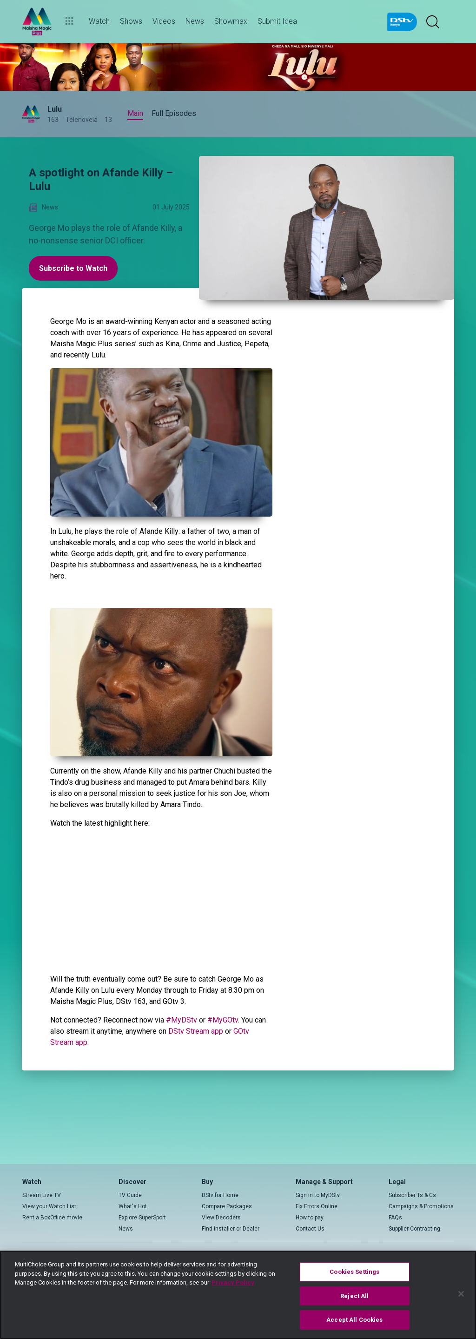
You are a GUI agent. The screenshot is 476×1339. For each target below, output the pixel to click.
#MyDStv (181, 1020)
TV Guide (130, 1195)
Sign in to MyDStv (318, 1195)
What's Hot (133, 1206)
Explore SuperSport (142, 1217)
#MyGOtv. (223, 1020)
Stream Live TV (41, 1195)
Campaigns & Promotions (421, 1206)
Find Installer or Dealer (230, 1228)
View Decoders (221, 1217)
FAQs (395, 1217)
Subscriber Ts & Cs (412, 1195)
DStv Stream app (195, 1031)
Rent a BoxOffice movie (52, 1217)
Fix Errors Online (316, 1206)
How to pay (310, 1217)
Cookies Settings (354, 1271)
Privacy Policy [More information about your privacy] (233, 1282)
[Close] (461, 1294)
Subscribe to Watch (73, 268)
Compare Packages (227, 1206)
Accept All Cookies (354, 1319)
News (126, 1228)
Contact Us (310, 1228)
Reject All (354, 1295)
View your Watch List (49, 1206)
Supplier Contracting (414, 1228)
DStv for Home (220, 1195)
